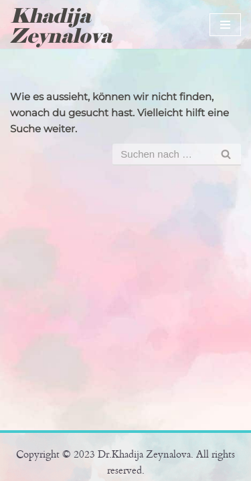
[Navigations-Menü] (225, 24)
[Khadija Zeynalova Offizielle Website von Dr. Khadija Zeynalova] (65, 26)
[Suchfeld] (161, 155)
